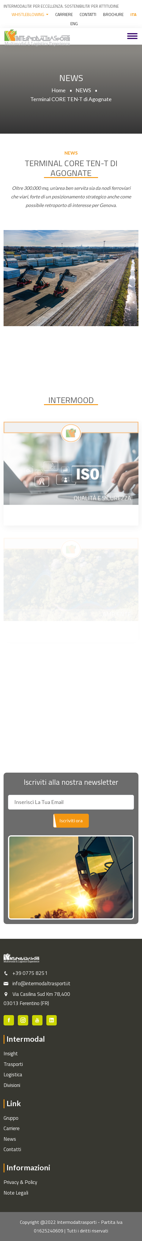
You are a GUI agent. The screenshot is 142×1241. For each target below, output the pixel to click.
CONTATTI (88, 14)
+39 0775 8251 (30, 973)
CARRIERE (64, 14)
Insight (11, 1053)
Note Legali (16, 1193)
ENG (74, 23)
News (10, 1139)
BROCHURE (113, 14)
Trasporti (13, 1064)
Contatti (12, 1149)
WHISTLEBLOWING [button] (28, 14)
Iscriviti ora (71, 820)
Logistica (13, 1074)
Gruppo (11, 1118)
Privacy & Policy (20, 1182)
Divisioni (12, 1085)
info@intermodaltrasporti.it (41, 983)
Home (58, 90)
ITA (133, 14)
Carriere (12, 1128)
